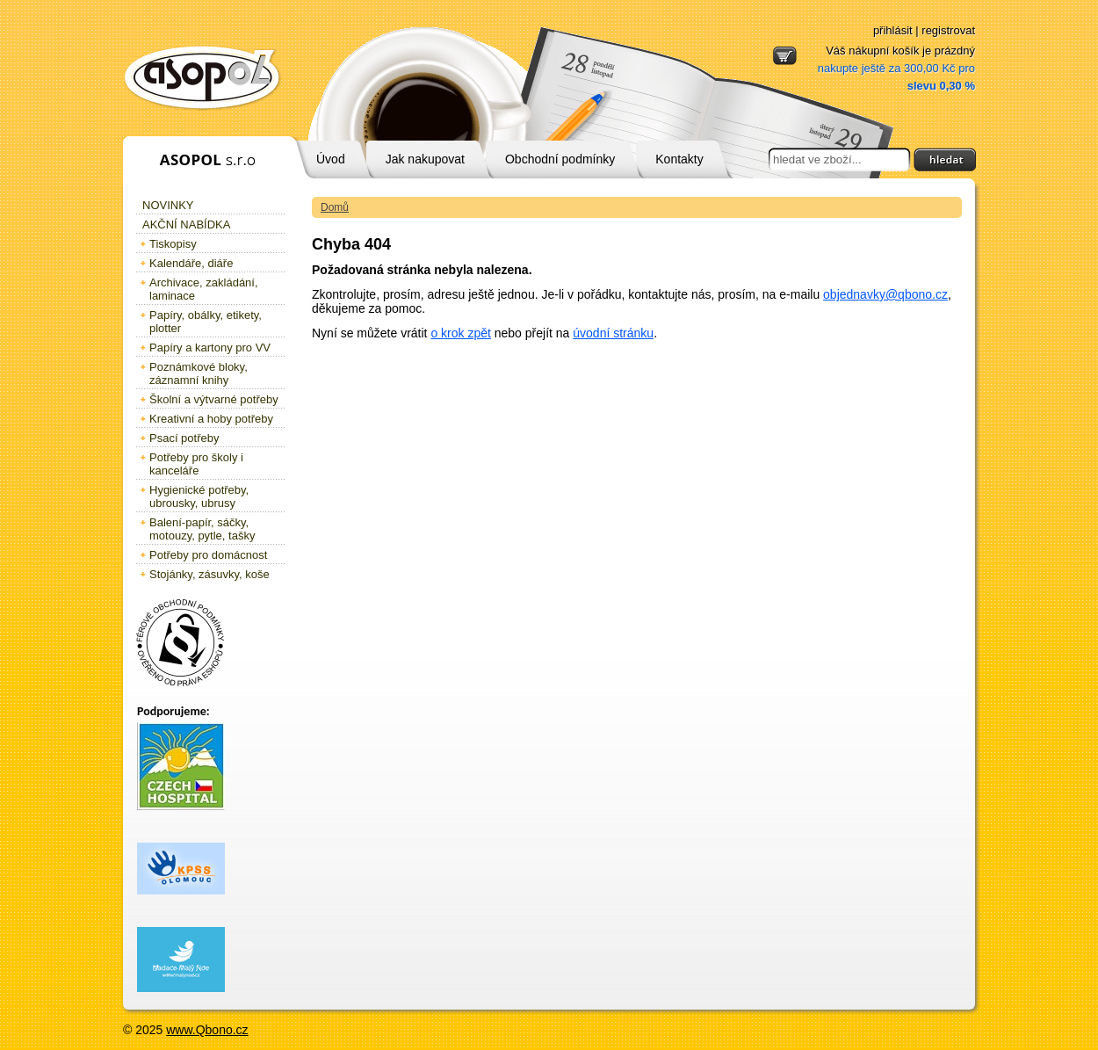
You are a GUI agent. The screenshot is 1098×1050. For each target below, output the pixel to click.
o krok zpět (460, 333)
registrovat (948, 30)
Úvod (330, 159)
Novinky (168, 205)
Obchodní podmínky (560, 159)
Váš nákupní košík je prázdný (896, 68)
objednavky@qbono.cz (885, 294)
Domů (335, 207)
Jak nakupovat (425, 159)
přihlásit (893, 30)
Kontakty (679, 159)
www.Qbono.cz (207, 1030)
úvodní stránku (613, 333)
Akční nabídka (186, 224)
